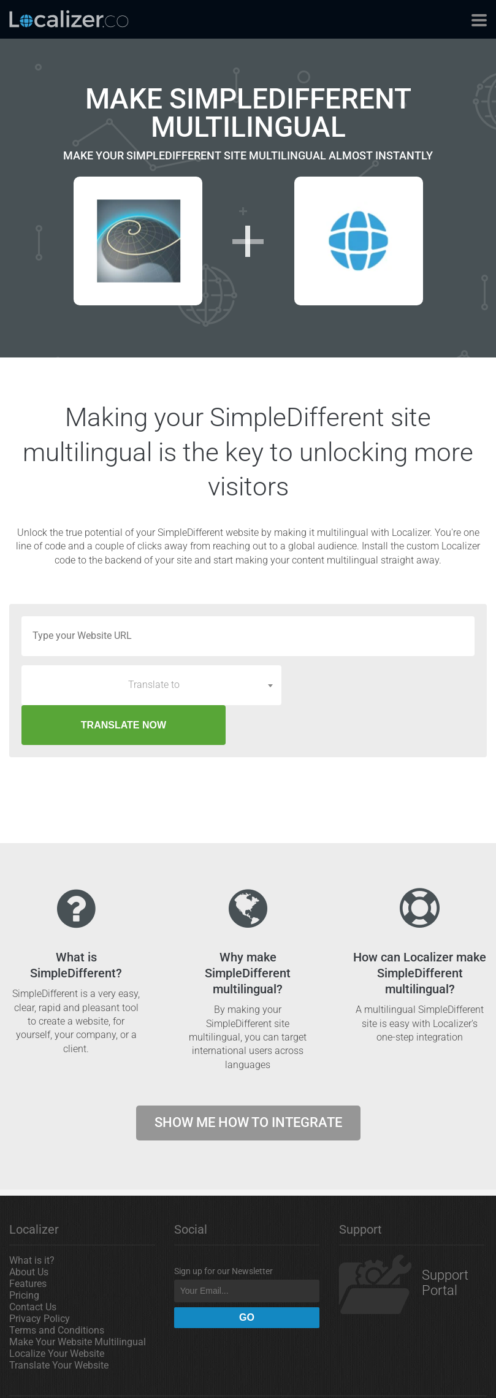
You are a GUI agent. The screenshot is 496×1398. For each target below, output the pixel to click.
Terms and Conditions (56, 1290)
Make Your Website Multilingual (77, 1302)
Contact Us (32, 1267)
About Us (28, 1232)
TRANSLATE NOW (382, 685)
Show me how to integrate (248, 1082)
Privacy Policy (39, 1279)
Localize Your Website (56, 1314)
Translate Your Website (59, 1325)
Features (28, 1244)
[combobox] (151, 685)
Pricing (24, 1255)
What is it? (32, 1220)
